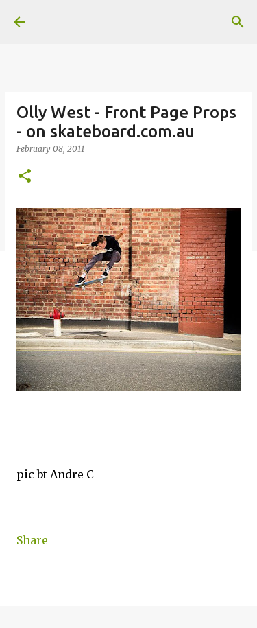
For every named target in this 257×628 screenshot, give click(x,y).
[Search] (238, 21)
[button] (24, 176)
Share (32, 540)
